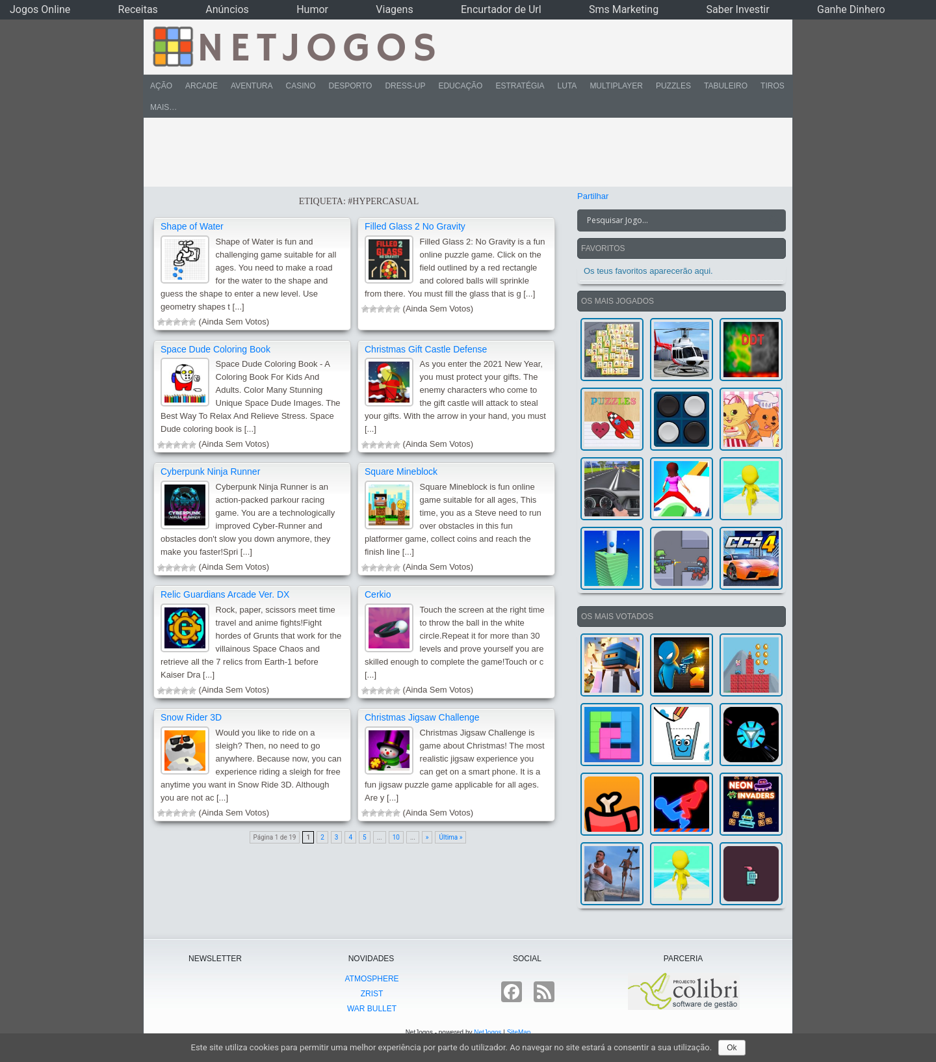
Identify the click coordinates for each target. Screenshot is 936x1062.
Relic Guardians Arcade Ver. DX (225, 594)
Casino (300, 85)
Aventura (251, 85)
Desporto (350, 85)
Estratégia (519, 85)
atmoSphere (371, 978)
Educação (460, 85)
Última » (450, 837)
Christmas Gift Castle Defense (426, 349)
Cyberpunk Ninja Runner (210, 471)
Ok (731, 1047)
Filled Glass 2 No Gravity (415, 226)
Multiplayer (616, 85)
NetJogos (487, 1032)
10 (396, 837)
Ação (161, 85)
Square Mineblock (401, 471)
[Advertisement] (459, 152)
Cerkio (378, 594)
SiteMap (519, 1032)
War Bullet (371, 1008)
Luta (567, 85)
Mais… (163, 107)
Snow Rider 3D (191, 717)
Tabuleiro (726, 85)
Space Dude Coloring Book (215, 349)
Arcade (201, 85)
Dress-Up (405, 85)
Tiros (772, 85)
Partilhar (592, 196)
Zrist (372, 993)
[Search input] (673, 220)
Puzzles (673, 85)
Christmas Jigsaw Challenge (422, 717)
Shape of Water (192, 226)
